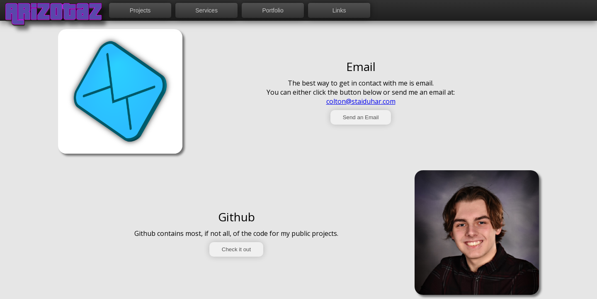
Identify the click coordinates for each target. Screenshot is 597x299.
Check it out (236, 249)
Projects (140, 10)
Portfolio (272, 10)
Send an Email (361, 117)
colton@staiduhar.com (361, 101)
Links (339, 10)
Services (206, 10)
